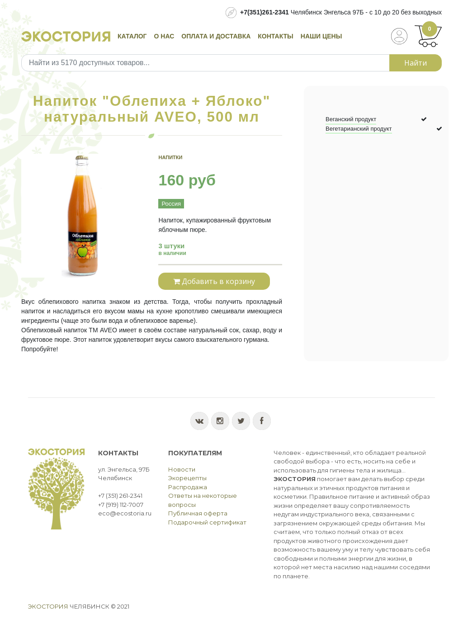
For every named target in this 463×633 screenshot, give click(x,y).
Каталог (132, 36)
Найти (415, 63)
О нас (164, 36)
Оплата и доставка (215, 36)
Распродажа (187, 487)
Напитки (170, 157)
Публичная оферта (197, 513)
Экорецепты (187, 478)
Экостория (48, 606)
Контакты (275, 36)
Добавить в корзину (214, 281)
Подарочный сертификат (207, 522)
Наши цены (321, 36)
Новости (181, 469)
